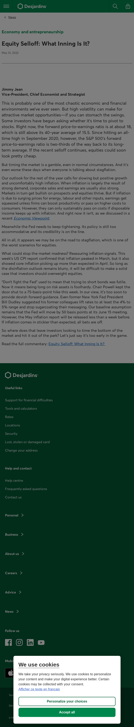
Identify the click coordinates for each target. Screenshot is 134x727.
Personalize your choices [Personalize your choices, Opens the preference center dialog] (67, 701)
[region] (67, 690)
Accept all (67, 712)
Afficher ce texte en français (39, 689)
